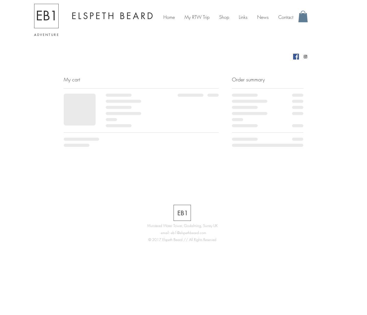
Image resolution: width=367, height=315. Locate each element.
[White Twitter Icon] (269, 229)
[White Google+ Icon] (276, 229)
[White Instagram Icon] (283, 229)
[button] (303, 16)
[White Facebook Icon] (262, 229)
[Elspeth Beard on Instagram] (305, 57)
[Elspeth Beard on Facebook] (296, 57)
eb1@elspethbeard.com (188, 232)
